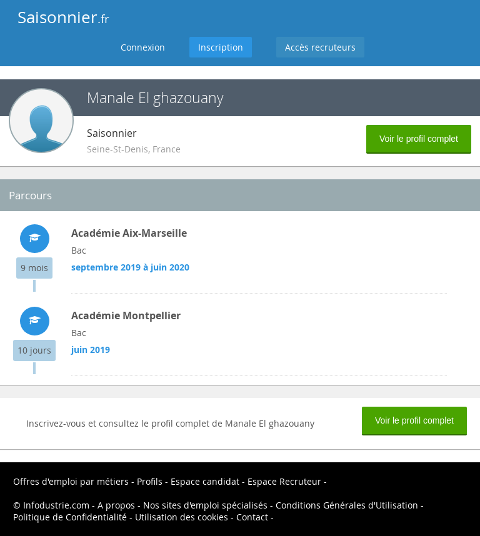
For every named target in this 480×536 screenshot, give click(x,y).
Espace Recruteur (284, 481)
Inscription (220, 47)
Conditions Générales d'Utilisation (347, 505)
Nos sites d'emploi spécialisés (205, 505)
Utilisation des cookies (181, 517)
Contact (252, 517)
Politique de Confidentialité (70, 517)
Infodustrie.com (56, 505)
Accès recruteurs (320, 47)
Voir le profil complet (418, 139)
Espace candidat (205, 481)
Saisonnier (63, 17)
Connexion (143, 47)
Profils (149, 481)
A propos (116, 505)
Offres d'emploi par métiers (71, 481)
